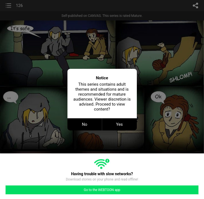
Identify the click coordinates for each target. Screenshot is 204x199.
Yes (119, 124)
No (84, 124)
